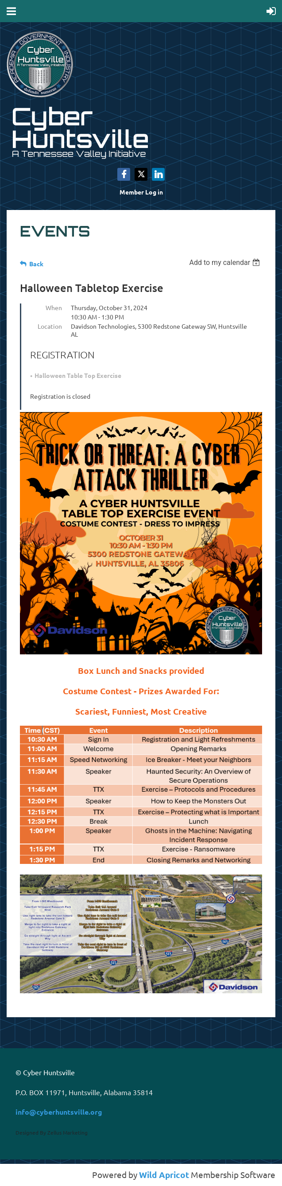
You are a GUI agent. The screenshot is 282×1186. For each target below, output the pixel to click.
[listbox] (225, 262)
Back (36, 264)
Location (50, 326)
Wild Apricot (164, 1174)
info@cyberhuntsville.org (58, 1111)
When (54, 307)
